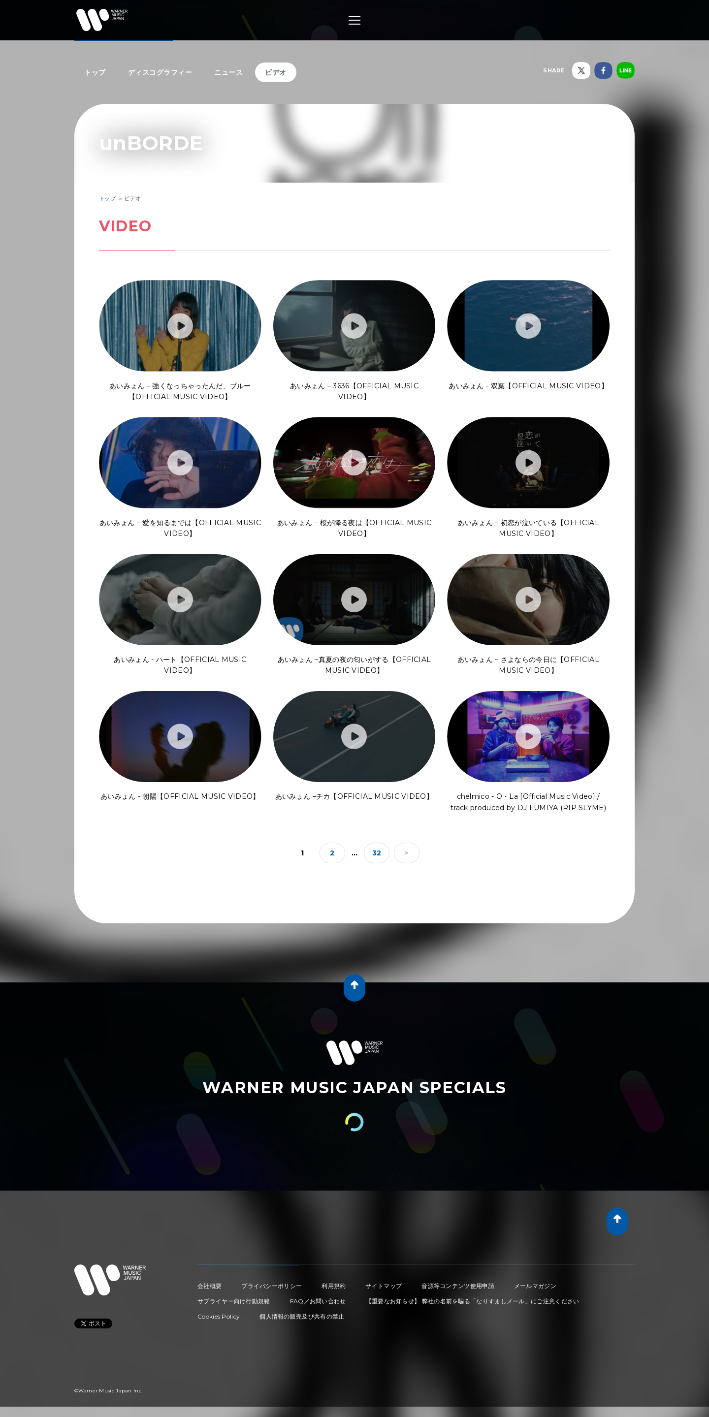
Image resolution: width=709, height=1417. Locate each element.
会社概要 (209, 1286)
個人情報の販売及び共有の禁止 (301, 1316)
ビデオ (276, 72)
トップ (95, 72)
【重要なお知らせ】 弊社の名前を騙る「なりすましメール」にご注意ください (473, 1301)
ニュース (228, 72)
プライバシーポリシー (271, 1286)
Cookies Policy (218, 1316)
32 (377, 853)
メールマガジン (535, 1286)
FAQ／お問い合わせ (318, 1301)
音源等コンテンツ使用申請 (457, 1286)
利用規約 (334, 1286)
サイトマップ (383, 1286)
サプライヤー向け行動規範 (233, 1301)
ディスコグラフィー (160, 72)
